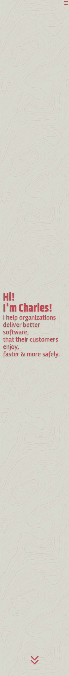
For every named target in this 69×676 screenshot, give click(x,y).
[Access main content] (34, 663)
